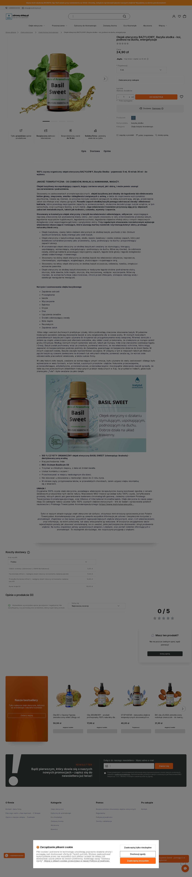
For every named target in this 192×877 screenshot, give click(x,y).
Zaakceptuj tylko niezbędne (138, 847)
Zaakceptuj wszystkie (138, 860)
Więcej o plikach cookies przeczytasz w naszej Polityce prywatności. (77, 861)
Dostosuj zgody (138, 854)
